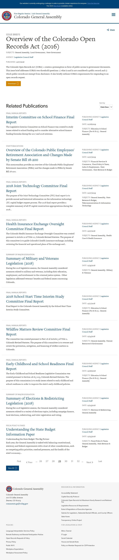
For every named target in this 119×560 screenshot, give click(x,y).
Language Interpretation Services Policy (20, 531)
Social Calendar (67, 538)
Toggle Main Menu (112, 14)
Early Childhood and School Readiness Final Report (40, 366)
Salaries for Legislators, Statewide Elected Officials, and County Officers (86, 513)
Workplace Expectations (14, 549)
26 (40, 461)
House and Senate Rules (70, 542)
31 (72, 461)
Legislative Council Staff (23, 57)
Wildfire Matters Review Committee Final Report (38, 332)
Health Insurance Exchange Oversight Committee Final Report (35, 226)
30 (66, 461)
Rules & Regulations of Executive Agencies (76, 509)
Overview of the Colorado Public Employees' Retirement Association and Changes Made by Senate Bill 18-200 (40, 154)
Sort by (102, 103)
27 (47, 461)
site (98, 3)
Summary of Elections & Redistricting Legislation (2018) (35, 401)
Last (100, 461)
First (19, 461)
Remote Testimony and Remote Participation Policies (24, 534)
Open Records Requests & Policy (18, 538)
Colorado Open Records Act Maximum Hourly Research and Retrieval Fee (86, 501)
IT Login (64, 534)
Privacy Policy (11, 542)
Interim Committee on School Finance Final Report (40, 119)
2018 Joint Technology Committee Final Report (36, 188)
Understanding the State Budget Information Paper (30, 432)
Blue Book (57, 6)
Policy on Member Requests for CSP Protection (78, 545)
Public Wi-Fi (10, 545)
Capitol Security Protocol (70, 497)
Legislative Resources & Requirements (75, 506)
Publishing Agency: (91, 117)
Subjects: (86, 129)
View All (11, 468)
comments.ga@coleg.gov (17, 503)
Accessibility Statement (69, 493)
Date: (84, 124)
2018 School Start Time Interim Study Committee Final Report (35, 299)
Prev (30, 462)
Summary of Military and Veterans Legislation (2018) (32, 261)
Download (12, 83)
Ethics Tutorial (66, 531)
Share (112, 30)
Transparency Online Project (71, 520)
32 (78, 461)
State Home (65, 516)
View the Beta (92, 3)
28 (53, 461)
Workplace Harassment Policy (16, 553)
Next (89, 462)
